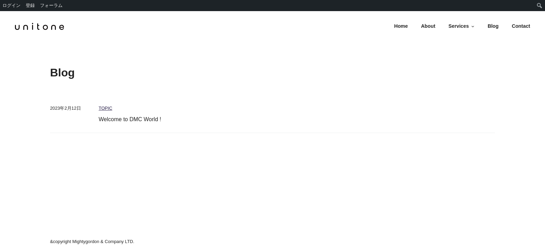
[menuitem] (539, 5)
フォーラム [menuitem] (51, 5)
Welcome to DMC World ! (130, 119)
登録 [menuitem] (30, 5)
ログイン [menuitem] (11, 5)
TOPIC (105, 108)
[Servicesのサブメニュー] (472, 26)
